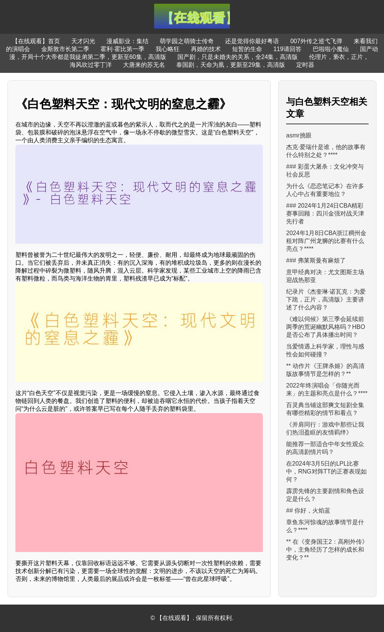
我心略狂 (168, 49)
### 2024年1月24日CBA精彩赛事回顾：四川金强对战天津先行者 (325, 213)
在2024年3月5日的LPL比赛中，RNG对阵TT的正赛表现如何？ (326, 471)
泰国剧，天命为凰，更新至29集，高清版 (230, 65)
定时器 (305, 65)
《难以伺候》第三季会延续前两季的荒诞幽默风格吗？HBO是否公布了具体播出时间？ (325, 327)
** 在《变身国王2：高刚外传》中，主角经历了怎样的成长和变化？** (327, 549)
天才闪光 (83, 41)
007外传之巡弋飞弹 (316, 41)
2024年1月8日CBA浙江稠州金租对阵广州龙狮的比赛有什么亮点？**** (326, 241)
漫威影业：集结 (127, 41)
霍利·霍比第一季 (122, 49)
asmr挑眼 (299, 135)
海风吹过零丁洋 (91, 65)
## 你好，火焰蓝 (308, 510)
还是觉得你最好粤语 (252, 41)
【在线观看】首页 (36, 41)
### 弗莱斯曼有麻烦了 (316, 260)
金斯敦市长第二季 (65, 49)
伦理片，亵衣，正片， (339, 57)
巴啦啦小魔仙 (331, 49)
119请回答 (287, 49)
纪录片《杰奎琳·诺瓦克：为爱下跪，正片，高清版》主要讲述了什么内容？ (326, 299)
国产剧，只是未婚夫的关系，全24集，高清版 (237, 57)
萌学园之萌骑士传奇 (187, 41)
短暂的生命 (247, 49)
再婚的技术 (206, 49)
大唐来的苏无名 (144, 65)
